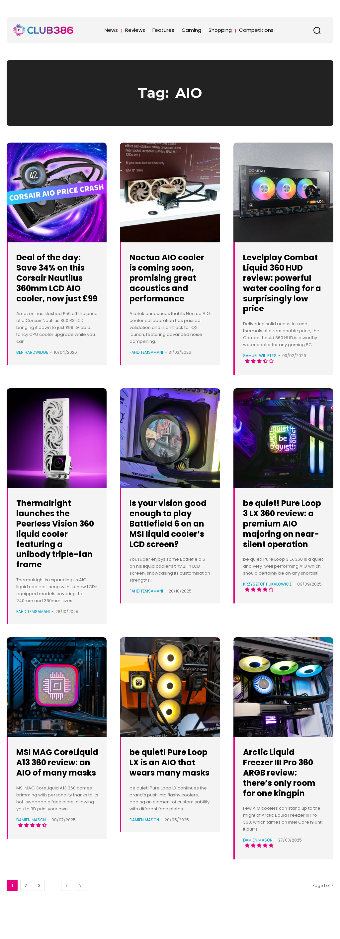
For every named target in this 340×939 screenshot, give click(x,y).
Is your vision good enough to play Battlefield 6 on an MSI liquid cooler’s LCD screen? (168, 539)
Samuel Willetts (260, 366)
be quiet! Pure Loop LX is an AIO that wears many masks (169, 777)
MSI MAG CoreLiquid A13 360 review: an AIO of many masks (51, 782)
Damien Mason (31, 850)
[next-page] (80, 906)
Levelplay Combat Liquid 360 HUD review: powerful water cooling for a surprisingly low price (282, 288)
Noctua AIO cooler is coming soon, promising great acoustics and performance (169, 283)
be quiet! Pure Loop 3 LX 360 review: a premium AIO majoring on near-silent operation (277, 544)
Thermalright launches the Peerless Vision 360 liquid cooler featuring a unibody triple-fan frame (56, 544)
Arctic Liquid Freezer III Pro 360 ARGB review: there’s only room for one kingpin (278, 788)
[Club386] (43, 30)
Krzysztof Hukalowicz (267, 615)
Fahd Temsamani (146, 362)
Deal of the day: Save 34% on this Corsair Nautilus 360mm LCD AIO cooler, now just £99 (56, 283)
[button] (317, 30)
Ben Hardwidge (32, 362)
